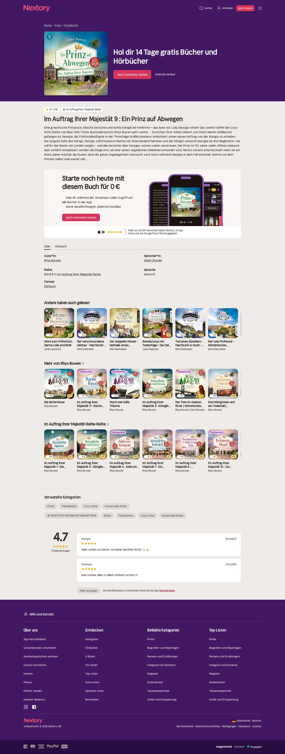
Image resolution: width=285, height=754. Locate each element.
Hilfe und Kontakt (39, 614)
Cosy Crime (90, 506)
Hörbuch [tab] (61, 246)
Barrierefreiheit (185, 726)
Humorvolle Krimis (116, 506)
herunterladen (167, 590)
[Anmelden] (224, 8)
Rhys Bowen (52, 260)
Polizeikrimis (71, 25)
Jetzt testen (245, 8)
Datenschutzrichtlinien (207, 726)
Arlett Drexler (153, 260)
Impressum (244, 726)
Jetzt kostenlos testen (132, 74)
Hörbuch (50, 286)
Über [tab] (47, 246)
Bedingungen (229, 726)
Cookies (256, 726)
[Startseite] (110, 8)
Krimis (57, 25)
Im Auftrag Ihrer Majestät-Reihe (79, 274)
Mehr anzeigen (88, 590)
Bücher (48, 25)
